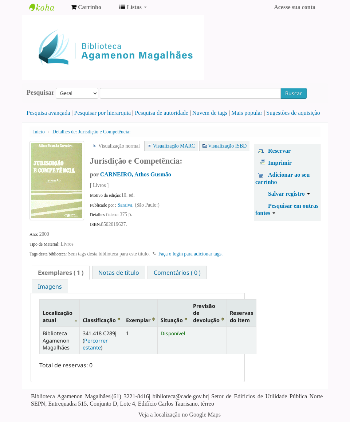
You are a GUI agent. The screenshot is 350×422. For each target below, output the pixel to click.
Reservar (279, 151)
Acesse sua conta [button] (294, 7)
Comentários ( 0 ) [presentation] (177, 273)
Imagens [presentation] (50, 286)
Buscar (293, 93)
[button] (86, 7)
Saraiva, (126, 205)
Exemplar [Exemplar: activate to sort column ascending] (138, 320)
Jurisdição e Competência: (91, 131)
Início (39, 131)
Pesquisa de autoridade (161, 113)
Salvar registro (289, 194)
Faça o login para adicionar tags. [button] (190, 254)
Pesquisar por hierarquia (102, 113)
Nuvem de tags (209, 113)
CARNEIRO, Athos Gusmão (135, 174)
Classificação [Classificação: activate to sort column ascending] (99, 320)
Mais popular (246, 113)
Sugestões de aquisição (293, 113)
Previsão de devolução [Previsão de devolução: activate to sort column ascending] (206, 313)
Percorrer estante (95, 344)
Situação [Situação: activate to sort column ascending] (172, 320)
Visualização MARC (174, 146)
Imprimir (280, 163)
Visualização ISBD (227, 146)
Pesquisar (41, 92)
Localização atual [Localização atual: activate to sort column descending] (57, 316)
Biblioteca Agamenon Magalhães (47, 7)
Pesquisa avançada (48, 113)
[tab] (61, 273)
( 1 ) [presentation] (60, 273)
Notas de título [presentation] (118, 273)
